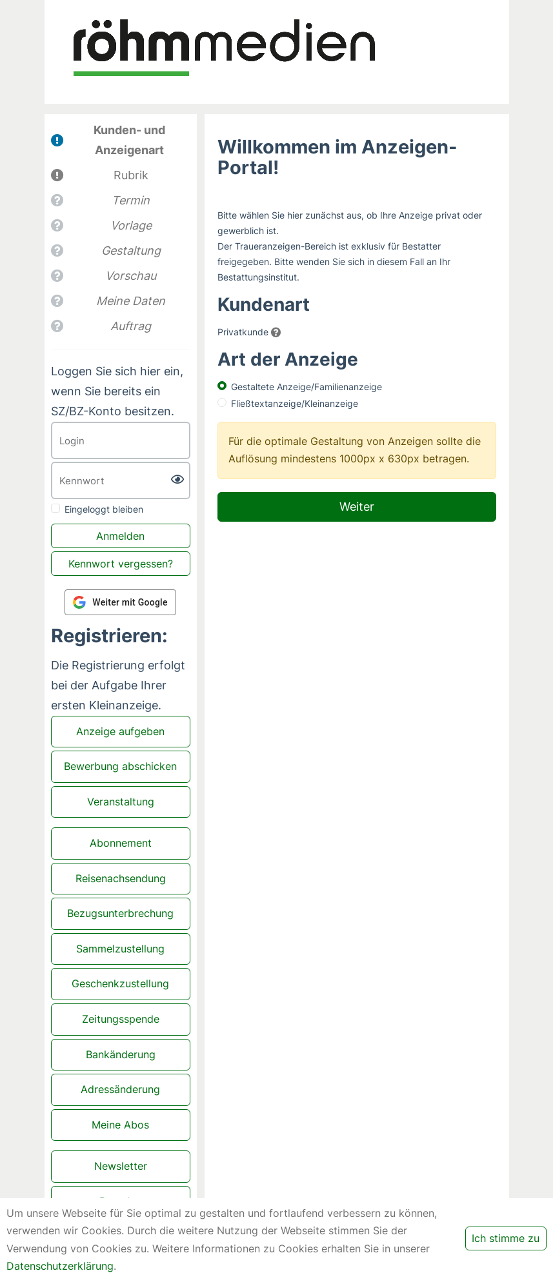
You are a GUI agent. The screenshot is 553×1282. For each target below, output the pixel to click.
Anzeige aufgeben (120, 731)
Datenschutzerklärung (60, 1265)
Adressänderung (120, 1089)
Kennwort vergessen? (120, 563)
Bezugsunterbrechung (120, 913)
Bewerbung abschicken (120, 766)
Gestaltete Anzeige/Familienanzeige (306, 386)
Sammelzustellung (120, 948)
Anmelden (120, 535)
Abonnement (121, 842)
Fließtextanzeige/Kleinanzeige (294, 403)
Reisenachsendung (120, 878)
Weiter (356, 506)
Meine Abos (120, 1124)
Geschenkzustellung (120, 983)
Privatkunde (242, 331)
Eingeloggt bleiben (104, 509)
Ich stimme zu (505, 1238)
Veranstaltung (120, 801)
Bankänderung (121, 1054)
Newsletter (120, 1165)
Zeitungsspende (120, 1018)
